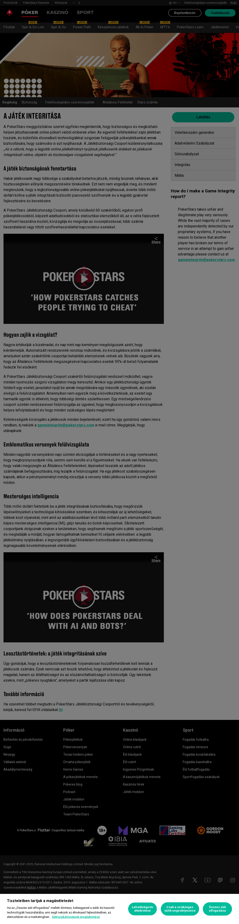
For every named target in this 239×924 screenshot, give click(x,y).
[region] (119, 909)
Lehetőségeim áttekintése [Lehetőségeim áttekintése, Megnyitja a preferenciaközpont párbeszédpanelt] (142, 909)
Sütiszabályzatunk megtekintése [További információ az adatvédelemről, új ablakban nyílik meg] (76, 917)
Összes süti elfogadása (217, 909)
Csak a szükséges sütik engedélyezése (179, 909)
